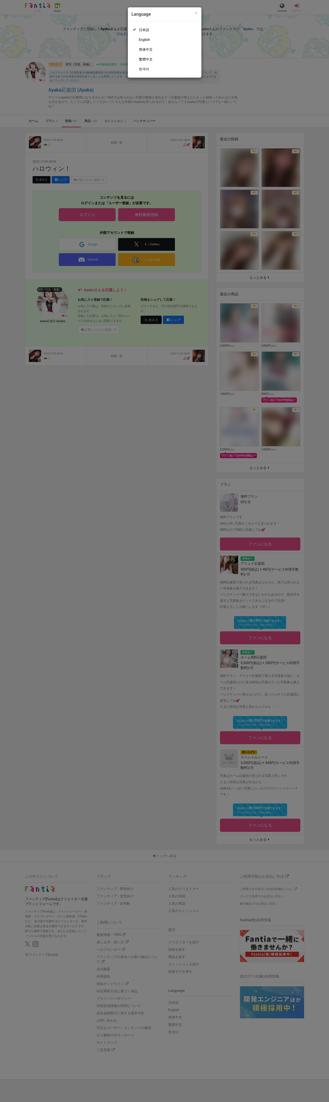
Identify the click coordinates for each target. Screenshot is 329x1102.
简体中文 (146, 49)
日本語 (144, 30)
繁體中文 (146, 59)
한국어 (144, 69)
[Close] (196, 13)
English (144, 40)
